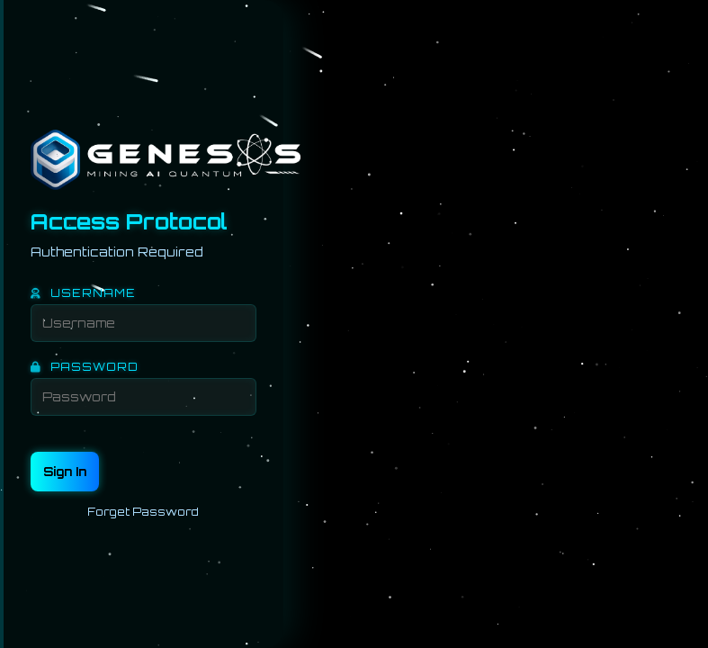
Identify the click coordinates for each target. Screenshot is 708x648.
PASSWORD (85, 365)
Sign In (64, 470)
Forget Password (143, 510)
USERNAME (83, 291)
